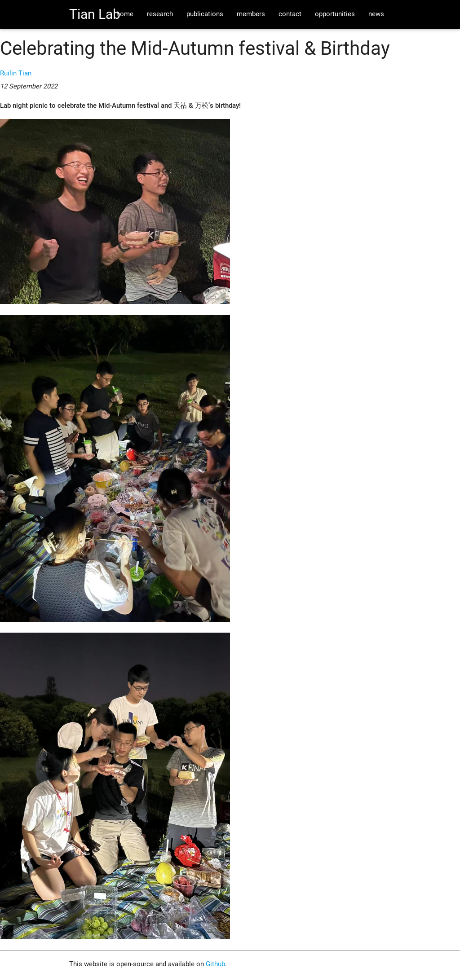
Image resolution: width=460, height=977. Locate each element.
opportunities (335, 14)
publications (204, 14)
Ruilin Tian (15, 73)
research (160, 14)
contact (290, 14)
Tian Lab (94, 14)
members (251, 14)
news (376, 14)
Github (215, 964)
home (124, 14)
